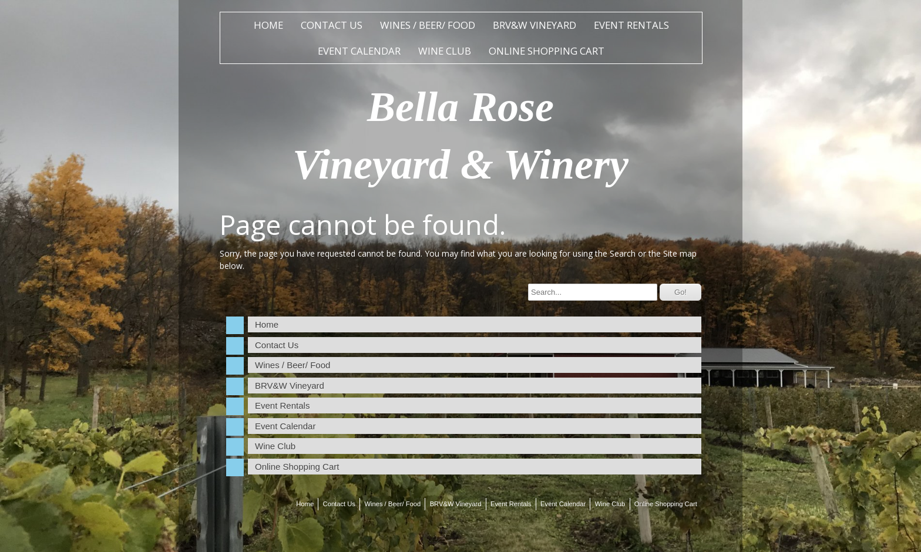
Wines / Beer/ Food (427, 25)
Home (268, 25)
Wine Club (444, 51)
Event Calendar (359, 51)
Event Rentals (631, 25)
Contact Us (331, 25)
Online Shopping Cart (546, 51)
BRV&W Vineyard (534, 25)
